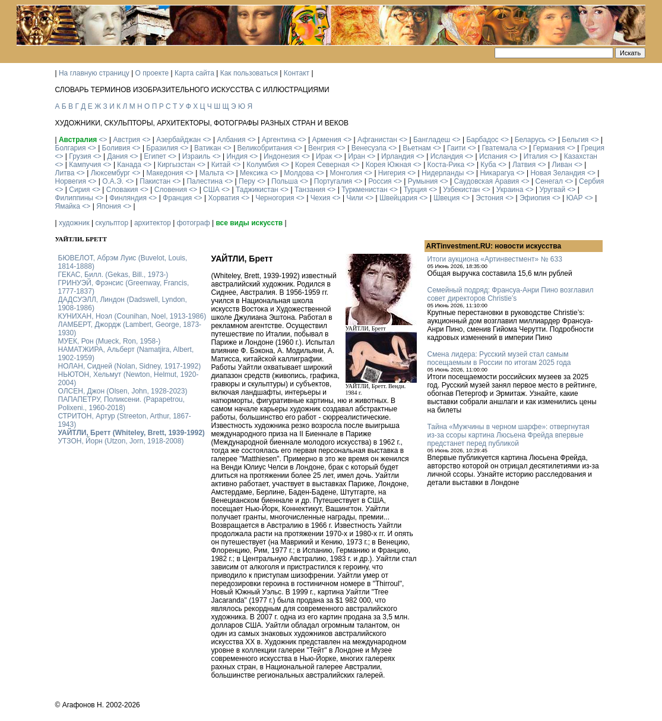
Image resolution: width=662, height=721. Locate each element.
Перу (247, 181)
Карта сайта (194, 73)
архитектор (152, 223)
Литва (65, 173)
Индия (236, 156)
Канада (129, 164)
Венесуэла (369, 148)
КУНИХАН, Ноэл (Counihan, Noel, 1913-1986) (132, 316)
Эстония (489, 198)
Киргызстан (176, 164)
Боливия (116, 148)
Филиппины (74, 198)
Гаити (456, 148)
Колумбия (262, 164)
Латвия (524, 164)
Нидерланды (443, 173)
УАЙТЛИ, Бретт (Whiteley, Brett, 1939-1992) (131, 433)
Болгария (70, 148)
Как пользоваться (249, 73)
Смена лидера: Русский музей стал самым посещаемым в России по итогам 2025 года (499, 358)
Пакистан (155, 181)
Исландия (446, 156)
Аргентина (279, 140)
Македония (164, 173)
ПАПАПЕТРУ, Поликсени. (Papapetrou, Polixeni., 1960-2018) (121, 403)
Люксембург (111, 173)
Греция (592, 148)
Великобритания (264, 148)
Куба (488, 164)
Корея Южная (388, 164)
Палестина (204, 181)
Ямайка (67, 206)
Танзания (309, 189)
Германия (549, 148)
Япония (108, 206)
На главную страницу (94, 73)
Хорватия (223, 198)
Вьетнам (417, 148)
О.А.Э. (112, 181)
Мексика (254, 173)
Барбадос (482, 140)
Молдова (298, 173)
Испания (493, 156)
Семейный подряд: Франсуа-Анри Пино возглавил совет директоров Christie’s (510, 294)
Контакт (296, 73)
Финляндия (128, 198)
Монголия (346, 173)
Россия (379, 181)
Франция (177, 198)
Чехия (321, 198)
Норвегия (71, 181)
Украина (510, 189)
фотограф (193, 223)
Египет (155, 156)
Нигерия (392, 173)
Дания (117, 156)
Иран (356, 156)
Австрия (126, 140)
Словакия (122, 189)
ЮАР (574, 198)
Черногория (274, 198)
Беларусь (530, 140)
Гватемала (499, 148)
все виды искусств (249, 223)
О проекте (152, 73)
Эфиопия (535, 198)
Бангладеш (431, 140)
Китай (220, 164)
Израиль (196, 156)
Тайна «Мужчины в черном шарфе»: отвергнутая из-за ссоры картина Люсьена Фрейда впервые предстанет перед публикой (508, 435)
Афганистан (377, 140)
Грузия (80, 156)
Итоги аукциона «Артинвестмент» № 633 (494, 259)
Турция (415, 189)
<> (103, 140)
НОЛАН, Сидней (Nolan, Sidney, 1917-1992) (129, 366)
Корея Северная (322, 164)
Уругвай (552, 189)
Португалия (333, 181)
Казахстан (580, 156)
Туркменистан (364, 189)
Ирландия (397, 156)
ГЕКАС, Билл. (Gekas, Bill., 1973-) (113, 274)
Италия (536, 156)
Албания (231, 140)
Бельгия (575, 140)
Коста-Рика (446, 164)
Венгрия (321, 148)
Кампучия (85, 164)
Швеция (446, 198)
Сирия (79, 189)
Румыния (423, 181)
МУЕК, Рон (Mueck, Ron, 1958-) (109, 341)
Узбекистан (461, 189)
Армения (326, 140)
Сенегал (548, 181)
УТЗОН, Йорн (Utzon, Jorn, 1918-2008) (121, 441)
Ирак (324, 156)
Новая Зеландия (557, 173)
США (211, 189)
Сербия (591, 181)
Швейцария (398, 198)
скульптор (112, 223)
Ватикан (207, 148)
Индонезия (282, 156)
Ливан (562, 164)
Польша (284, 181)
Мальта (211, 173)
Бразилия (162, 148)
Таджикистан (257, 189)
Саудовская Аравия (487, 181)
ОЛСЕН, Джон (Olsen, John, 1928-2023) (123, 391)
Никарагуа (497, 173)
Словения (170, 189)
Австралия (78, 140)
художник (74, 223)
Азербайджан (178, 140)
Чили (354, 198)
